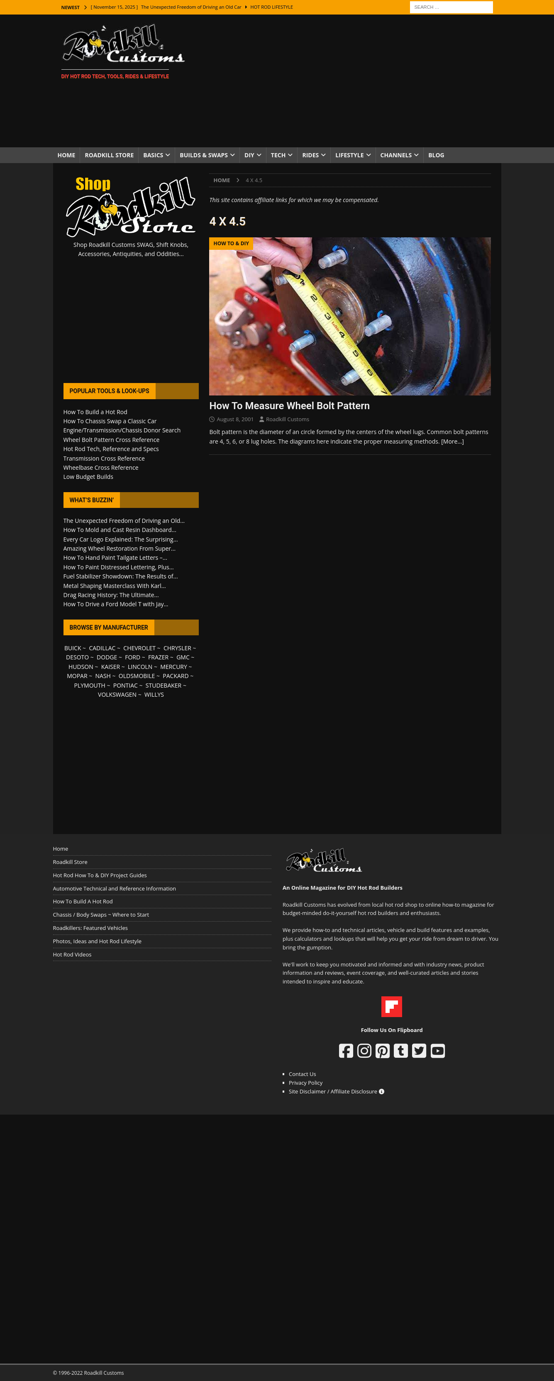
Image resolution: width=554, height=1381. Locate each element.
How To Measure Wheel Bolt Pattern (289, 406)
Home (67, 155)
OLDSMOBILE (137, 676)
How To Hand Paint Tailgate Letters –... (115, 557)
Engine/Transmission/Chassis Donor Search (122, 430)
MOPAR (77, 676)
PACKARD (175, 676)
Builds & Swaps (204, 155)
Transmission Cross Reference (104, 458)
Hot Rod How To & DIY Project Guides (100, 875)
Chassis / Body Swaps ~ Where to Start (101, 914)
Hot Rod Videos (72, 954)
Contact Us (302, 1074)
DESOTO (77, 657)
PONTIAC (125, 685)
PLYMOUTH (89, 685)
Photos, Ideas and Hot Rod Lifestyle (97, 941)
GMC (183, 657)
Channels (396, 155)
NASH (103, 676)
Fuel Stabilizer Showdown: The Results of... (120, 576)
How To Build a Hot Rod (95, 412)
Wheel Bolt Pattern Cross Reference (111, 440)
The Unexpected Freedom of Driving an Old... (124, 521)
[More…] (452, 441)
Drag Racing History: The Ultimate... (111, 595)
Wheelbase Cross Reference (101, 467)
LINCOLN (140, 667)
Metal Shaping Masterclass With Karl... (114, 586)
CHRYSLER (177, 648)
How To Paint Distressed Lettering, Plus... (118, 567)
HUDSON (80, 667)
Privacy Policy (305, 1082)
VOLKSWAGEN (117, 694)
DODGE (107, 657)
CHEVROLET (139, 648)
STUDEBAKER (163, 685)
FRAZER (158, 657)
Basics (153, 155)
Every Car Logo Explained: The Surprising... (120, 539)
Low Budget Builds (88, 477)
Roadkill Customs (287, 419)
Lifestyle (349, 155)
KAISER (110, 667)
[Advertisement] (349, 81)
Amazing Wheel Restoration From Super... (119, 548)
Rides (310, 155)
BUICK (72, 648)
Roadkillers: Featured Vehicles (90, 928)
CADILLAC (102, 648)
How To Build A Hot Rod (83, 901)
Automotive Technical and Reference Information (114, 888)
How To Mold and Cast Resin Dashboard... (119, 530)
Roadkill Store (109, 155)
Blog (436, 155)
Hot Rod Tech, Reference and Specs (111, 449)
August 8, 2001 (235, 419)
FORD (132, 657)
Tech (278, 155)
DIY (249, 155)
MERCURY (173, 667)
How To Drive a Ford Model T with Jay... (115, 604)
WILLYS (154, 694)
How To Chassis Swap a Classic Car (110, 421)
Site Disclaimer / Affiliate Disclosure (336, 1091)
